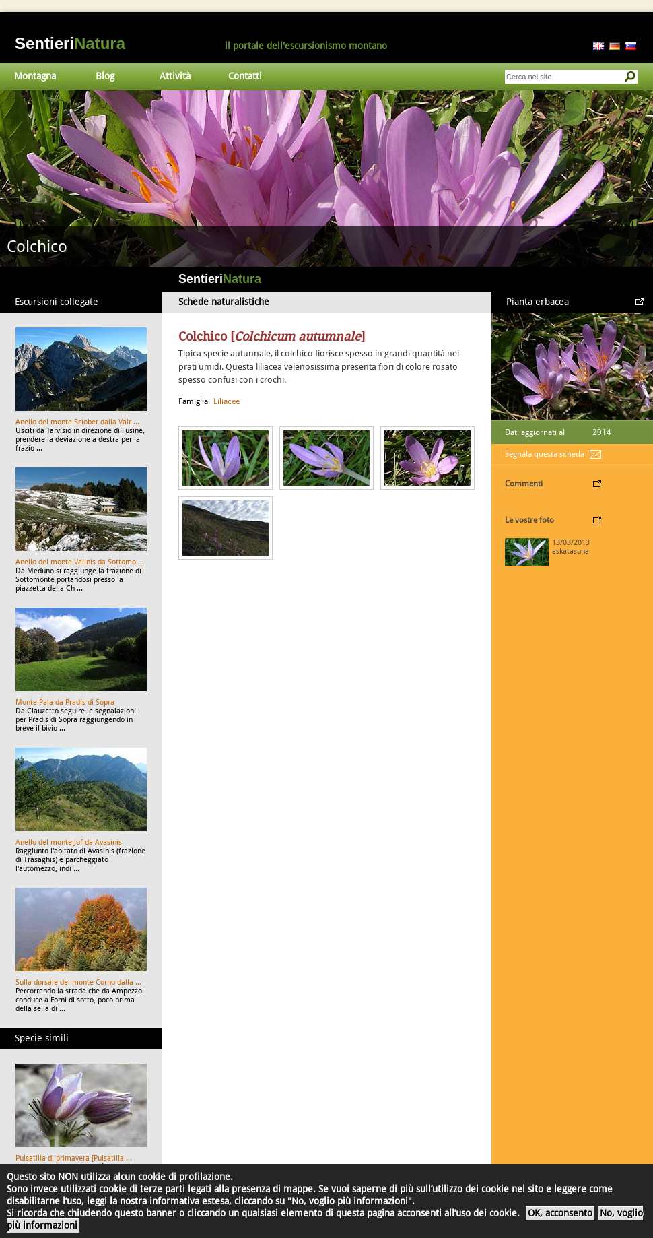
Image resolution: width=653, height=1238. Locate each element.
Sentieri (70, 43)
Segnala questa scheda (544, 454)
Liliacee (226, 401)
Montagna (35, 76)
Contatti (245, 76)
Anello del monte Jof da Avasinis (68, 842)
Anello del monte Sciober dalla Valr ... (77, 422)
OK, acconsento (560, 1213)
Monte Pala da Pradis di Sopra (64, 702)
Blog (105, 76)
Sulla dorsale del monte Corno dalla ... (78, 982)
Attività (175, 76)
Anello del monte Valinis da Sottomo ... (79, 562)
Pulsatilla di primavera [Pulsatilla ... (73, 1158)
